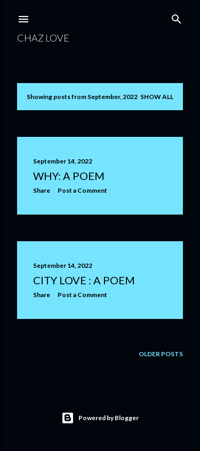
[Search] (176, 16)
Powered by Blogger (100, 418)
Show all (156, 97)
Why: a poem (69, 175)
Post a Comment (82, 190)
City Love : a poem (84, 280)
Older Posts (161, 354)
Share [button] (41, 190)
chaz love (43, 38)
